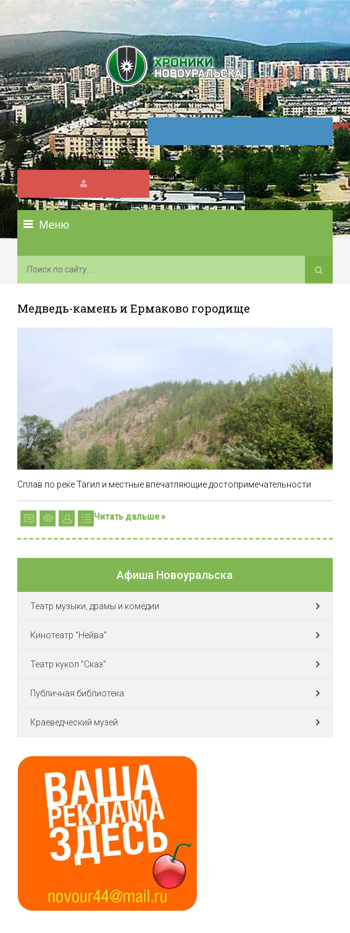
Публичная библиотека (77, 693)
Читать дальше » (129, 516)
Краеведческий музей (74, 722)
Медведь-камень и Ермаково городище (133, 308)
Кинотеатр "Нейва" (68, 635)
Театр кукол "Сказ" (68, 664)
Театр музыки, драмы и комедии (94, 606)
